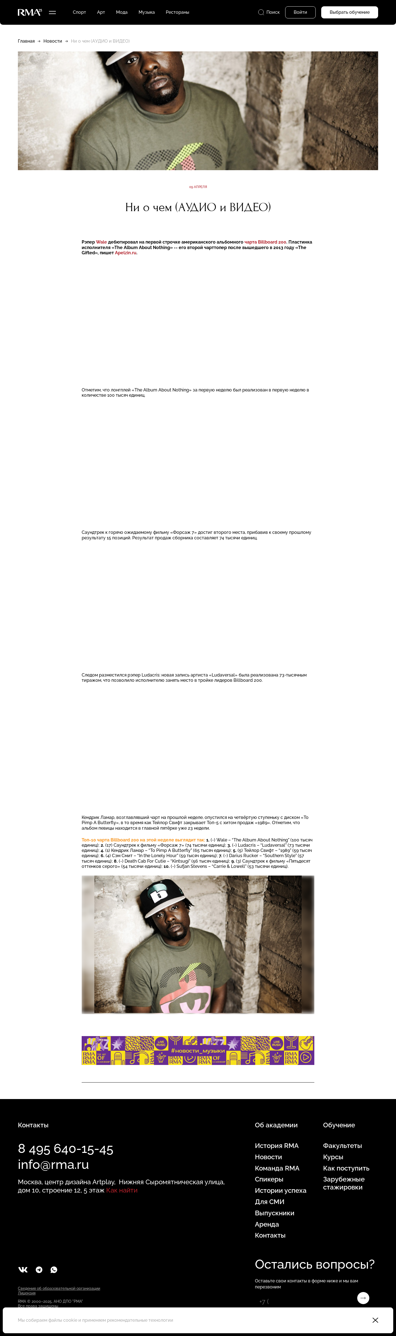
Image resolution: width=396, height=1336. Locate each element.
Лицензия (26, 1293)
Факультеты (342, 1146)
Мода (122, 12)
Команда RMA (277, 1168)
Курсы (333, 1157)
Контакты (270, 1235)
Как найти (122, 1190)
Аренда (267, 1224)
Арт (101, 12)
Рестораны (177, 12)
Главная (26, 41)
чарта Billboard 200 (265, 242)
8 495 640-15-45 (65, 1148)
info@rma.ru (53, 1164)
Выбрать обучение (350, 12)
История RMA (277, 1146)
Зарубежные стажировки (344, 1183)
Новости (52, 41)
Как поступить (346, 1168)
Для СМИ (269, 1202)
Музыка (147, 12)
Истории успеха (281, 1190)
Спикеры (269, 1179)
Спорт (79, 12)
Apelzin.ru (125, 252)
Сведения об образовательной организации (59, 1288)
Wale (101, 242)
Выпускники (275, 1213)
